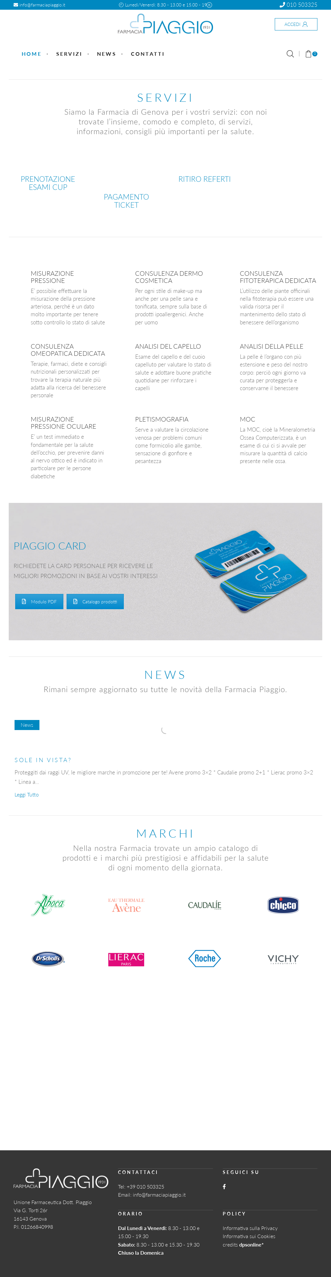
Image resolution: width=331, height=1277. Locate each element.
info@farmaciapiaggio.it (39, 4)
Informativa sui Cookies (249, 1236)
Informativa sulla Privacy (250, 1228)
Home (32, 54)
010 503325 (298, 4)
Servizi (69, 54)
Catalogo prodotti (95, 601)
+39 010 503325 (145, 1186)
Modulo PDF (39, 601)
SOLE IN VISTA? (43, 759)
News (106, 54)
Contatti (148, 54)
